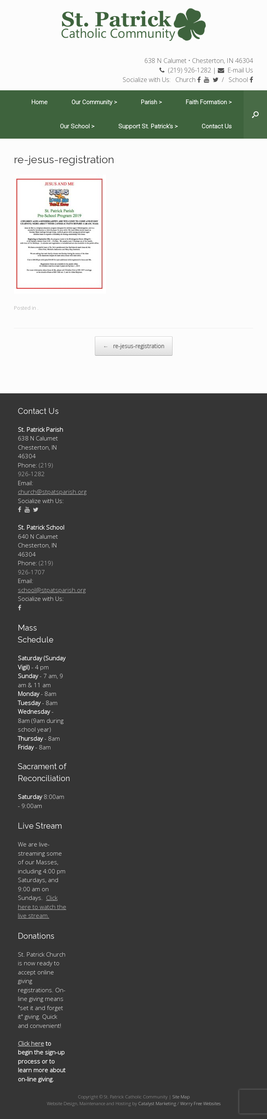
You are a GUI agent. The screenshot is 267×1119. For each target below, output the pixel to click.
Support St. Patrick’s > (148, 126)
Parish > (151, 102)
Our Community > (94, 102)
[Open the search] (255, 114)
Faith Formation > (209, 102)
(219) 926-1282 (185, 70)
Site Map (181, 1097)
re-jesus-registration (133, 346)
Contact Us (217, 126)
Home (39, 102)
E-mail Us (235, 70)
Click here (31, 1043)
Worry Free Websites (200, 1103)
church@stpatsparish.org (52, 492)
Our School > (77, 126)
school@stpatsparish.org (52, 590)
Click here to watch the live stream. (42, 906)
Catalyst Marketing (157, 1103)
